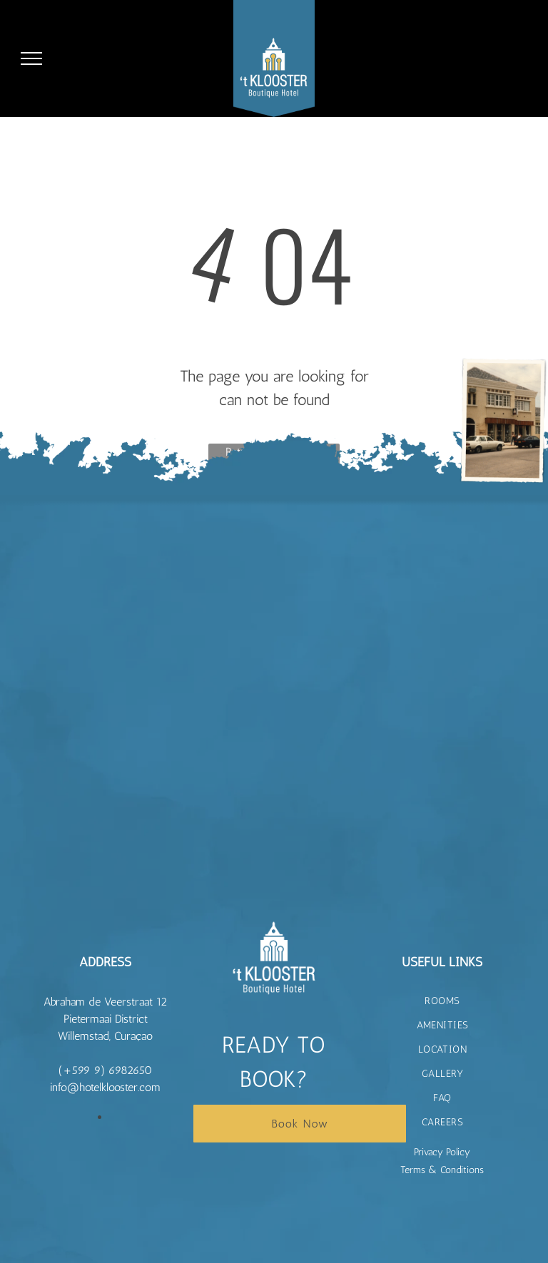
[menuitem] (442, 1001)
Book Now (299, 1123)
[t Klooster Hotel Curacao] (128, 529)
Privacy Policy (442, 1152)
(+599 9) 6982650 (105, 1070)
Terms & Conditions (442, 1170)
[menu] (31, 58)
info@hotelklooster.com (105, 1087)
